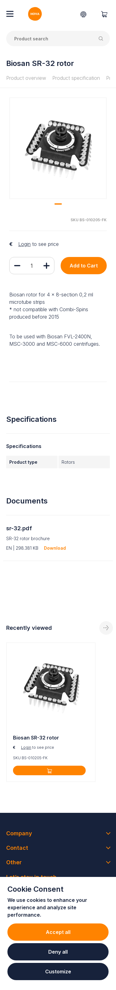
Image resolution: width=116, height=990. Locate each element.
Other (14, 862)
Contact (17, 848)
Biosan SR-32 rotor (36, 738)
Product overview (26, 78)
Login (24, 244)
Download (55, 548)
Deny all (58, 952)
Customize (58, 971)
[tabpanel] (58, 148)
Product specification (76, 78)
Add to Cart (84, 266)
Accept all (58, 932)
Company (19, 833)
